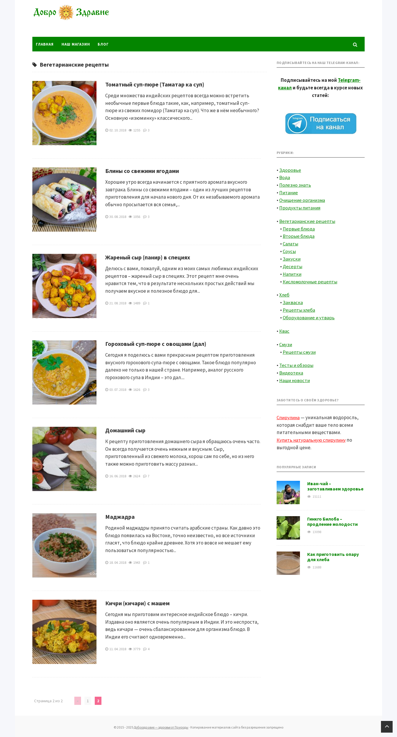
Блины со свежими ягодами (142, 170)
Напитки (293, 272)
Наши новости (295, 377)
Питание (289, 191)
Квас (284, 328)
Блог (104, 44)
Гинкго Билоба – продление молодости (332, 518)
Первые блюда (299, 227)
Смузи (286, 342)
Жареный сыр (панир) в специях (147, 257)
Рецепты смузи (300, 349)
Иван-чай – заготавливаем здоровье (335, 482)
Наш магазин (76, 44)
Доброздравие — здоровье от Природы (76, 19)
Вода (284, 177)
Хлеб (284, 292)
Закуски (292, 257)
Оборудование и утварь (309, 315)
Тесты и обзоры (296, 362)
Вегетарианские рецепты (308, 220)
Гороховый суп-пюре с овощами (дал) (155, 343)
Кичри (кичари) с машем (137, 602)
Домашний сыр (125, 429)
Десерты (293, 264)
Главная (45, 44)
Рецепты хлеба (300, 307)
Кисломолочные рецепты (312, 279)
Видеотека (291, 370)
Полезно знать (295, 184)
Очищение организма (303, 199)
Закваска (293, 300)
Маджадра (120, 516)
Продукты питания (300, 206)
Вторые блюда (299, 235)
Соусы (289, 250)
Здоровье (290, 169)
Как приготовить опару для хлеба (333, 553)
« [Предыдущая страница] (77, 700)
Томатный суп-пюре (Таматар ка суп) (154, 84)
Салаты (291, 242)
